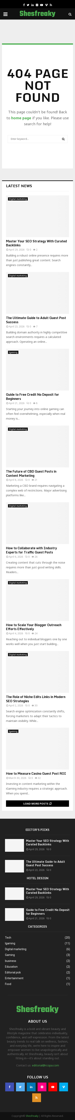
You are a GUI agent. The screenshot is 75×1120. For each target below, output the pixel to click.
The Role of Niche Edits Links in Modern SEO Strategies (35, 699)
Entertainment (14, 978)
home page (21, 118)
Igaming (13, 352)
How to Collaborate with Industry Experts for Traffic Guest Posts (31, 550)
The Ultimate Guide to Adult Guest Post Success (36, 320)
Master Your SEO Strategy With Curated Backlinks (36, 243)
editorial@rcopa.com (45, 1065)
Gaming (10, 955)
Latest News (19, 186)
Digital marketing (18, 199)
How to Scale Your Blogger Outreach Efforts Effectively (33, 627)
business (10, 960)
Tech (8, 937)
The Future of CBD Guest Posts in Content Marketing (31, 473)
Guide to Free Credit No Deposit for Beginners (32, 396)
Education (11, 966)
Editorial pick (13, 972)
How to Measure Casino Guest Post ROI (36, 773)
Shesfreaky (37, 14)
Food (8, 984)
